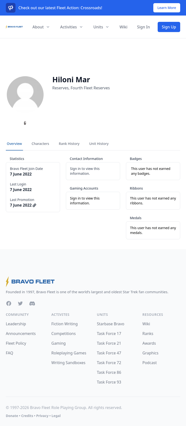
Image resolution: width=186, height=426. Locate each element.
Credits (27, 415)
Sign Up (169, 27)
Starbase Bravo (110, 323)
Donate (12, 415)
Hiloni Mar (71, 79)
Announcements (21, 333)
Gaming (58, 343)
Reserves (60, 88)
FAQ (9, 353)
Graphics (150, 353)
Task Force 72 (109, 362)
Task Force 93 (109, 382)
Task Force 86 (109, 372)
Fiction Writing (64, 323)
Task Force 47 (109, 353)
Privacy (42, 415)
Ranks (147, 333)
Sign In (143, 27)
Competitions (63, 333)
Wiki (123, 27)
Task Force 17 (109, 333)
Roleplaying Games (68, 353)
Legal (56, 415)
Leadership (16, 323)
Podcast (149, 362)
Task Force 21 (109, 343)
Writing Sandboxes (68, 362)
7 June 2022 (23, 205)
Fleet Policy (16, 343)
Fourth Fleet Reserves (90, 88)
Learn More (166, 7)
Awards (149, 343)
